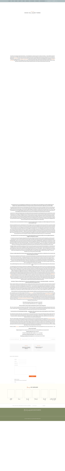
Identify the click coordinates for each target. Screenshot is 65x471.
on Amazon (17, 326)
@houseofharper (36, 410)
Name (16, 359)
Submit (44, 405)
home (19, 399)
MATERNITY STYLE (53, 399)
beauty (44, 399)
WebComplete (39, 418)
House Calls (32, 11)
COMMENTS (53, 339)
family (27, 399)
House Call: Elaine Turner (32, 12)
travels (36, 399)
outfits (11, 399)
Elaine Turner (31, 292)
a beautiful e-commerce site (24, 59)
